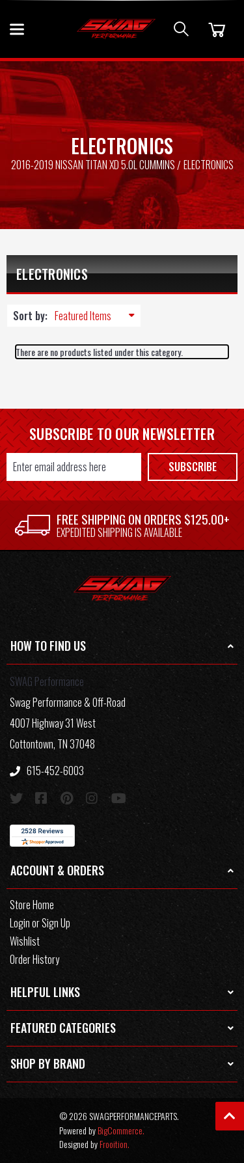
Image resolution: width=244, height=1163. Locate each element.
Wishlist (25, 941)
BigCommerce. (121, 1130)
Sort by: (30, 315)
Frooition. (114, 1144)
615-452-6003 (47, 770)
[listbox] (98, 316)
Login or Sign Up (40, 923)
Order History (34, 959)
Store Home (32, 904)
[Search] (181, 29)
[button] (122, 646)
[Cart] (215, 29)
